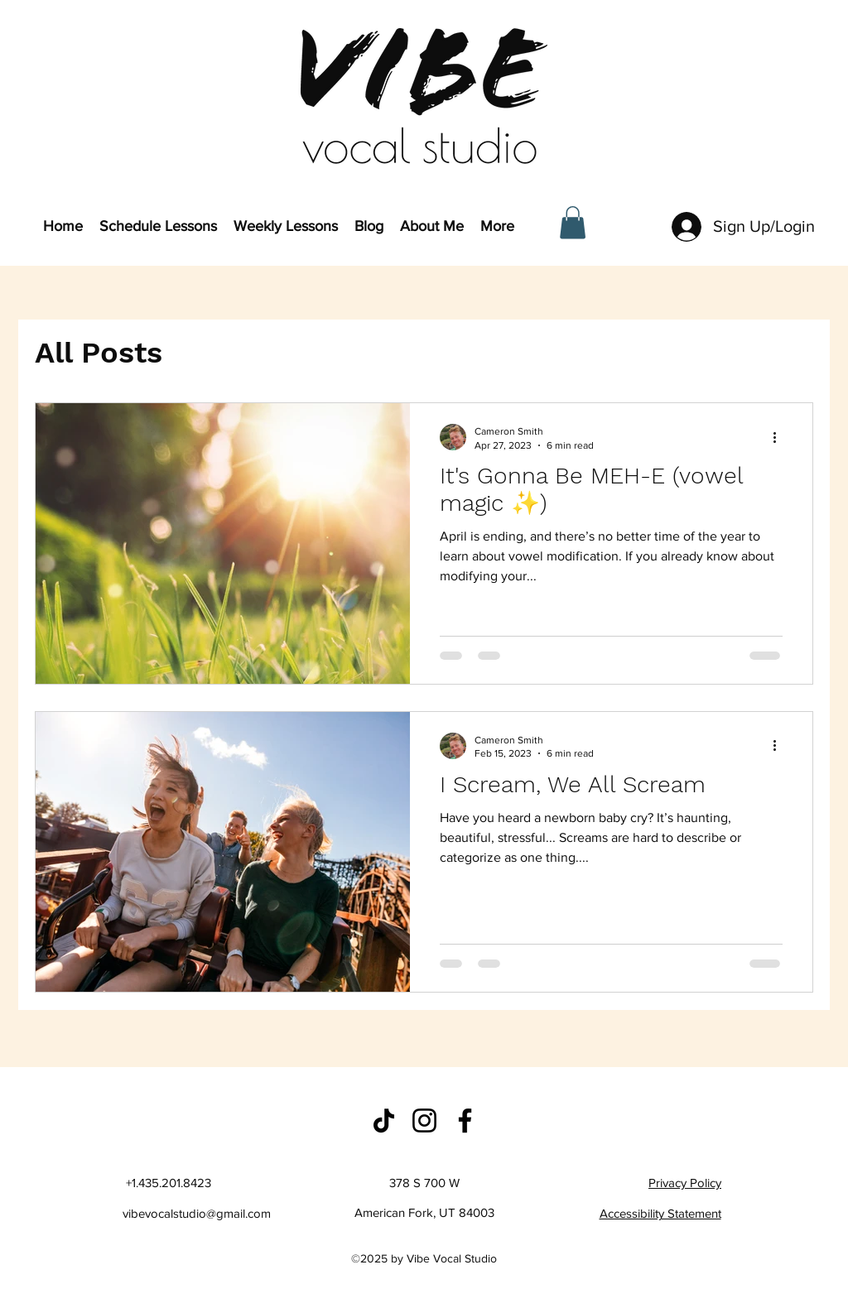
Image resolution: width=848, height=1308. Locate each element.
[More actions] (780, 437)
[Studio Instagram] (424, 1120)
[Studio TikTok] (384, 1120)
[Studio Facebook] (465, 1120)
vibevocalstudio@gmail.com (197, 1213)
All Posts (98, 352)
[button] (572, 222)
